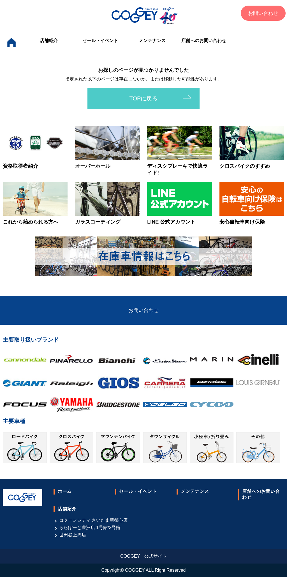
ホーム (65, 491)
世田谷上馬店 (72, 534)
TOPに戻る (143, 98)
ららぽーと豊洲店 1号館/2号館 (90, 527)
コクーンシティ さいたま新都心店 (93, 520)
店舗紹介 (49, 40)
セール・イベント (100, 40)
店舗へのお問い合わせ (203, 40)
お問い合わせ (263, 13)
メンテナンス (152, 40)
